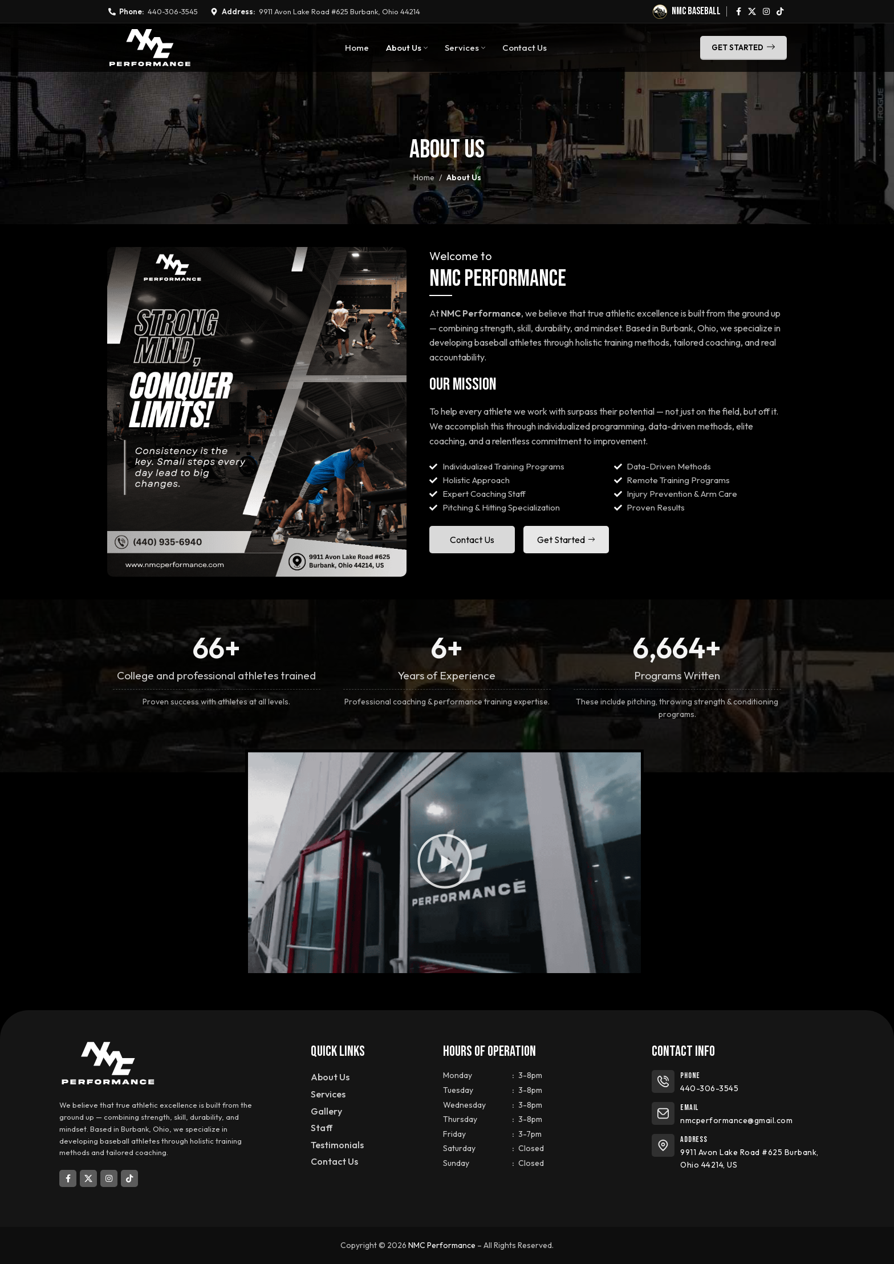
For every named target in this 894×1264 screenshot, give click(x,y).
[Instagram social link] (766, 11)
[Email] (663, 1113)
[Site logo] (149, 47)
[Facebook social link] (739, 11)
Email (689, 1107)
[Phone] (663, 1081)
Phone (690, 1075)
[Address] (663, 1145)
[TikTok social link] (780, 11)
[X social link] (752, 11)
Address (694, 1139)
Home (423, 177)
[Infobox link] (687, 12)
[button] (444, 862)
